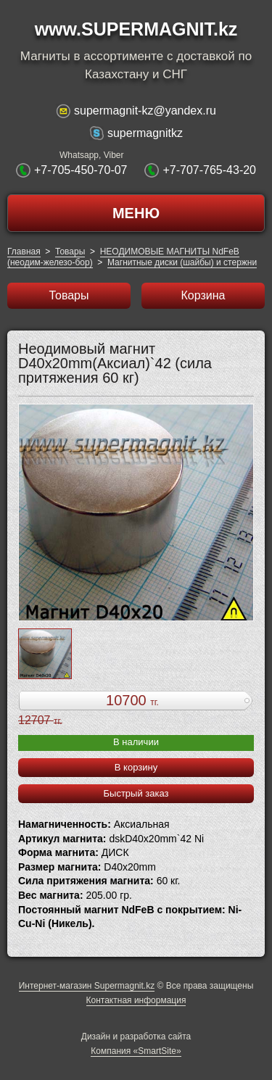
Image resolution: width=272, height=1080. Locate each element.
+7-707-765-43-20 (209, 170)
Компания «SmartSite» (136, 1051)
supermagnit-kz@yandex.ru (145, 110)
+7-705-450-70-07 (81, 170)
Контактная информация (136, 1000)
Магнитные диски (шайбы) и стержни (182, 262)
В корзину (136, 767)
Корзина (203, 295)
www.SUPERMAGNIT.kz (136, 29)
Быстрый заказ (136, 793)
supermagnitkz (145, 133)
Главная (24, 251)
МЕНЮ (136, 213)
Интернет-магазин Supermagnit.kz (86, 986)
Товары (70, 251)
